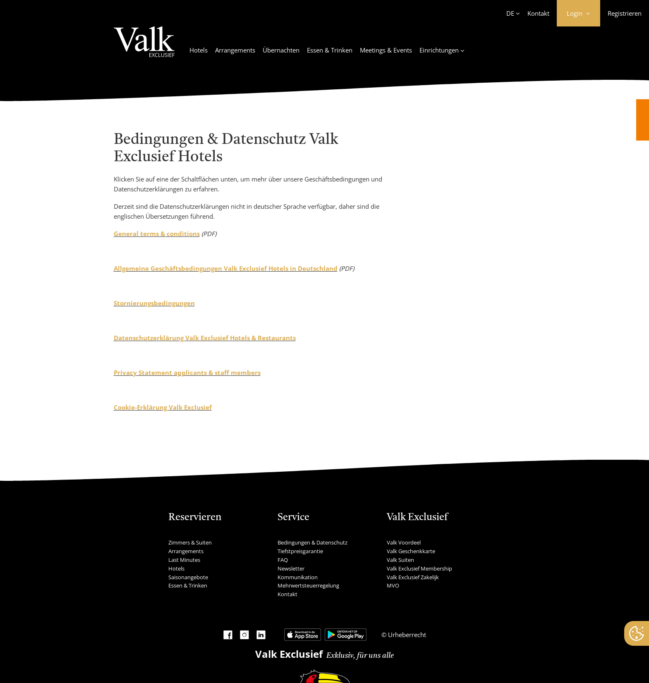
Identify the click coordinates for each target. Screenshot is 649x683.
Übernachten (281, 50)
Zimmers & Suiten (190, 542)
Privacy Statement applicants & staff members (187, 372)
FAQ (283, 560)
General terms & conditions (157, 233)
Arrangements (235, 50)
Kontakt (538, 13)
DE (510, 13)
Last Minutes (184, 560)
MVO (393, 585)
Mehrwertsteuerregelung (308, 585)
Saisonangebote (188, 577)
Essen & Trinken (329, 50)
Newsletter (291, 568)
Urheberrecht (406, 634)
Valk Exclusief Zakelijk (413, 577)
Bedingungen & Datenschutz (312, 542)
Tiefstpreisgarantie (300, 551)
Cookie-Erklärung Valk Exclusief (163, 407)
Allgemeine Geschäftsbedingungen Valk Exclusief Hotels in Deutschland (226, 268)
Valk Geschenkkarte (411, 551)
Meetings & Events (386, 50)
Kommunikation (298, 577)
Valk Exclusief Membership (419, 568)
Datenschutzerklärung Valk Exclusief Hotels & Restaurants (205, 338)
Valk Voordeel (404, 542)
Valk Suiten (400, 560)
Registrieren (625, 13)
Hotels (198, 50)
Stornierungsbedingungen (154, 303)
